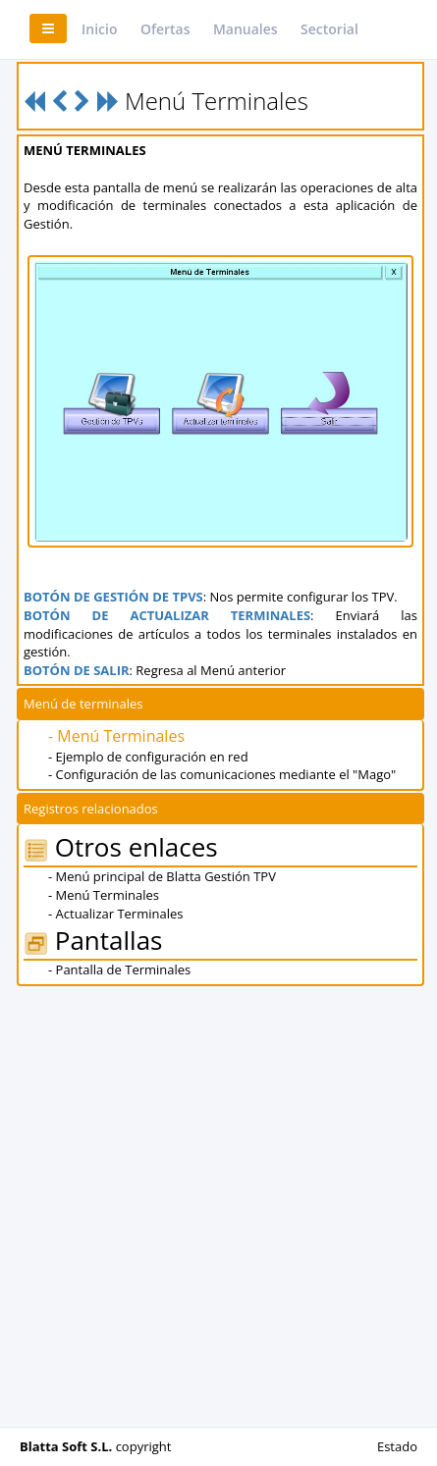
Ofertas (165, 29)
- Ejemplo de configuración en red (148, 756)
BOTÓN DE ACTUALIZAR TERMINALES (167, 615)
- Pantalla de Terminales (119, 969)
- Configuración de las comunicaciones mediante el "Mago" (222, 774)
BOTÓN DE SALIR (77, 670)
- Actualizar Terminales (115, 913)
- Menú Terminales (116, 736)
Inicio (99, 29)
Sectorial (329, 29)
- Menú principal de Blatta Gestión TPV (162, 876)
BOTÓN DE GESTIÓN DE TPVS (113, 596)
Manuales (245, 29)
